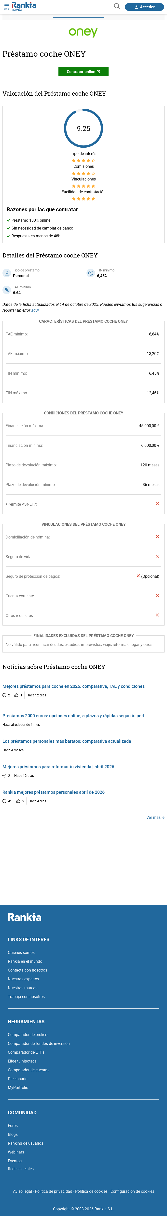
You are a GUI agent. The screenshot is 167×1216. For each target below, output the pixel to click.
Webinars (16, 1152)
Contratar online (83, 71)
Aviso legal (22, 1191)
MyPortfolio (18, 1087)
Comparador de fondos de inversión (39, 1043)
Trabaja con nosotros (26, 996)
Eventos (15, 1161)
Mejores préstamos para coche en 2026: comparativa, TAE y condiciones (73, 686)
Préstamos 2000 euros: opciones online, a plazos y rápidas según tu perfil (74, 715)
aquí (35, 310)
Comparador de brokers (28, 1034)
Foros (13, 1125)
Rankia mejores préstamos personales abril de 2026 (53, 792)
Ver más (155, 817)
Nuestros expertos (23, 979)
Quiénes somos (21, 952)
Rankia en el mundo (25, 961)
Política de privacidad (53, 1191)
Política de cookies (91, 1191)
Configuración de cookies (132, 1191)
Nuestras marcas (22, 987)
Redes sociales (21, 1168)
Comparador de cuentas (28, 1070)
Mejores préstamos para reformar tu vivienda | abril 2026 (58, 766)
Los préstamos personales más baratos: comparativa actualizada (66, 741)
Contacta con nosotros (27, 970)
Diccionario (18, 1078)
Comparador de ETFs (26, 1052)
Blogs (13, 1134)
